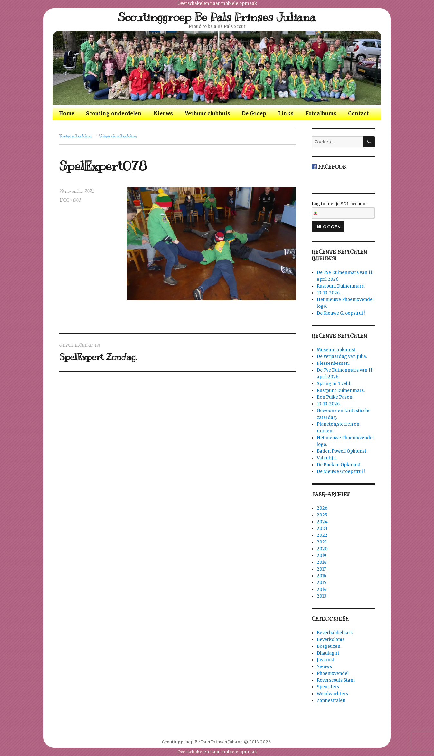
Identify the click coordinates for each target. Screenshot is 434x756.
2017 (321, 569)
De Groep (254, 113)
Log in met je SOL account (343, 210)
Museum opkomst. (336, 350)
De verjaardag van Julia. (342, 356)
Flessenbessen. (333, 363)
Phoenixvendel (333, 673)
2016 (321, 576)
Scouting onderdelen (114, 113)
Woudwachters (332, 693)
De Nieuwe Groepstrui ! (341, 313)
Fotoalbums (321, 113)
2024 (322, 521)
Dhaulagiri (328, 653)
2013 (321, 596)
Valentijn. (327, 458)
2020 (322, 549)
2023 (322, 528)
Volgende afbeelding (118, 136)
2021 (322, 542)
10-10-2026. (329, 293)
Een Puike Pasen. (335, 397)
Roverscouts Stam (336, 680)
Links (286, 113)
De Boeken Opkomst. (339, 465)
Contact (358, 113)
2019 (321, 555)
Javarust (325, 660)
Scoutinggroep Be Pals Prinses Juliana (217, 17)
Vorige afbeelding (75, 136)
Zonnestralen (331, 700)
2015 (321, 582)
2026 (322, 508)
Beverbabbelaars (335, 633)
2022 (322, 535)
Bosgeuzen (328, 646)
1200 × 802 (70, 200)
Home (66, 113)
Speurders (328, 687)
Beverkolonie (331, 639)
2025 (322, 515)
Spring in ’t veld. (334, 383)
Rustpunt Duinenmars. (341, 286)
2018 (321, 562)
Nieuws (163, 113)
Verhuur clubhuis (207, 113)
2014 (321, 589)
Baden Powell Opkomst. (342, 451)
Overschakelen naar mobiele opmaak (217, 3)
